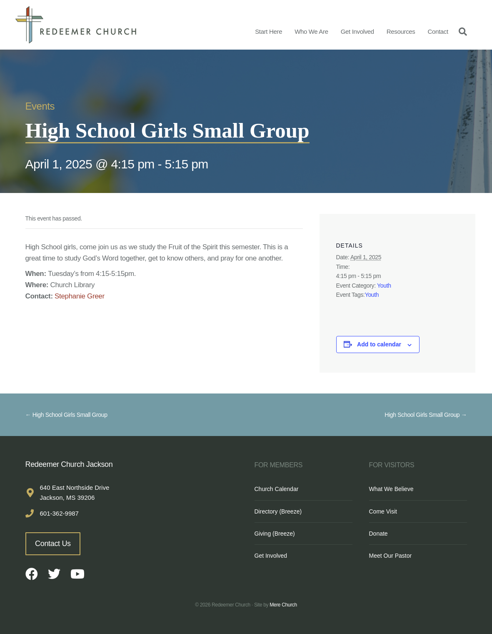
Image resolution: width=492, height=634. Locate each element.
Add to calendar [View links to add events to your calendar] (379, 344)
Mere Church (283, 605)
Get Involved (357, 31)
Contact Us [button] (53, 543)
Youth (384, 285)
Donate (378, 533)
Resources (401, 31)
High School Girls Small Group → (426, 414)
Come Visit (383, 511)
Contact (437, 31)
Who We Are (311, 31)
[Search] (461, 31)
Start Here (268, 31)
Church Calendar (277, 489)
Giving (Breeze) (275, 533)
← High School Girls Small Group (66, 414)
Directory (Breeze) (278, 511)
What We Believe (391, 489)
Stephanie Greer (80, 296)
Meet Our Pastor (390, 555)
